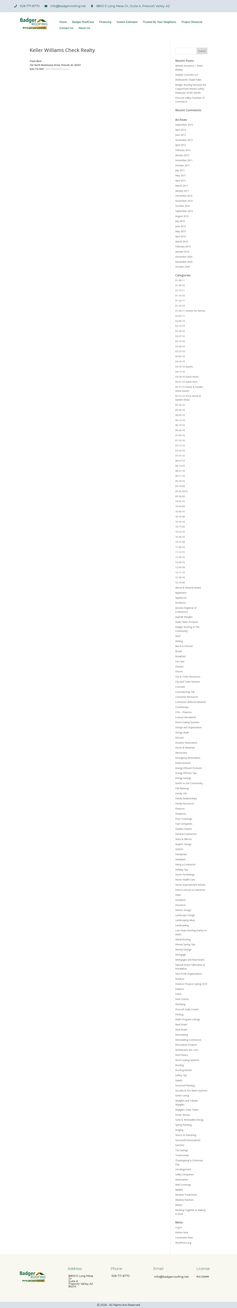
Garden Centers (183, 828)
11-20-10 (180, 557)
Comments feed (184, 1237)
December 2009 (183, 256)
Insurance (180, 905)
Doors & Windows (185, 747)
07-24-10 (180, 450)
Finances (180, 808)
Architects (180, 602)
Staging (179, 1130)
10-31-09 (180, 542)
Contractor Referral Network (190, 702)
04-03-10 (180, 356)
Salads (178, 1080)
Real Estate (181, 1024)
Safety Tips (181, 1075)
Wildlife (179, 1189)
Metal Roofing (182, 939)
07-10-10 (180, 440)
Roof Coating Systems (187, 1060)
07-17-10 (180, 445)
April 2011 (180, 180)
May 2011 (180, 175)
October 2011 (182, 165)
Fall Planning (182, 788)
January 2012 (182, 155)
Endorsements (183, 762)
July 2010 (180, 221)
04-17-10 (180, 371)
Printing (179, 1014)
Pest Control (182, 999)
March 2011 (181, 185)
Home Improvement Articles (190, 884)
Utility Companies (184, 1174)
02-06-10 (180, 321)
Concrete (180, 686)
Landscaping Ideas (185, 920)
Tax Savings (181, 1150)
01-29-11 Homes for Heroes (190, 310)
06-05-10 (180, 415)
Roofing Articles (183, 1070)
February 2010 (183, 246)
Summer (179, 1145)
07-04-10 (180, 435)
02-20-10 (180, 331)
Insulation (180, 899)
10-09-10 (180, 511)
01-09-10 (180, 285)
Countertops (182, 707)
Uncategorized (183, 1169)
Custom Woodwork (185, 717)
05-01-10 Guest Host (186, 381)
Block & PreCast (184, 646)
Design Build (182, 732)
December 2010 (183, 195)
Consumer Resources (186, 696)
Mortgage (180, 954)
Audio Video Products (186, 621)
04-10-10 (180, 361)
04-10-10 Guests (184, 366)
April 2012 (180, 145)
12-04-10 (180, 562)
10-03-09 (180, 506)
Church (179, 671)
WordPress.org (183, 1242)
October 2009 (182, 266)
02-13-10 (180, 325)
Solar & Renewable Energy (189, 1119)
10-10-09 (180, 516)
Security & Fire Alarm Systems (191, 1090)
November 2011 (184, 160)
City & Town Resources (187, 676)
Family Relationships (186, 798)
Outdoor (179, 978)
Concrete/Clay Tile (185, 691)
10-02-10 (180, 501)
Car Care (179, 661)
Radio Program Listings (187, 1019)
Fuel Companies (183, 823)
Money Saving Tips (185, 944)
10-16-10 (180, 521)
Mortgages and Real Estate (189, 959)
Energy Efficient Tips (186, 773)
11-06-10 (180, 547)
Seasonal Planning (185, 1085)
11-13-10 (180, 552)
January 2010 (182, 251)
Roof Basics (181, 1055)
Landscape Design (185, 915)
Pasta (178, 994)
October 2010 (182, 205)
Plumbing (180, 1004)
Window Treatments (186, 1194)
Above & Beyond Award (188, 587)
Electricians (181, 752)
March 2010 (181, 241)
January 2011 (182, 190)
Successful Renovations (187, 1140)
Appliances (181, 597)
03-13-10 (180, 341)
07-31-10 (180, 455)
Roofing (179, 1065)
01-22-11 (180, 300)
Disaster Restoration (186, 742)
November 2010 (184, 200)
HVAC (178, 894)
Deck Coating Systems (187, 722)
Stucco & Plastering (185, 1135)
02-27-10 (180, 336)
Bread (178, 651)
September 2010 (184, 211)
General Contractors (186, 834)
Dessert (179, 737)
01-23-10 (180, 305)
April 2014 (180, 129)
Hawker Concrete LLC (186, 74)
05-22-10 (180, 404)
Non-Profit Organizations (188, 973)
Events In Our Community (189, 783)
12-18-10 (180, 577)
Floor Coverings (183, 818)
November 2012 (184, 140)
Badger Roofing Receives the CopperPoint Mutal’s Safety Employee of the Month (190, 88)
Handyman (181, 854)
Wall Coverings (183, 1184)
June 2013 (180, 134)
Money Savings (183, 949)
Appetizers (180, 592)
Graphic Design (183, 844)
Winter (178, 1204)
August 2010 (182, 216)
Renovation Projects (186, 1044)
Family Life (181, 793)
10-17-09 (180, 526)
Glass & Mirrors (183, 839)
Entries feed (181, 1232)
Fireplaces (180, 813)
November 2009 (184, 261)
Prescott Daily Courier (187, 1009)
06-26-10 (180, 430)
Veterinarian (181, 1179)
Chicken (179, 666)
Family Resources (184, 803)
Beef (177, 636)
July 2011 (180, 170)
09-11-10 (180, 475)
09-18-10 (180, 481)
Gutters (179, 849)
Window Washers (184, 1199)
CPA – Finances (183, 712)
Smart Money (182, 1114)
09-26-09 (180, 496)
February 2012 (183, 150)
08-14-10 (180, 465)
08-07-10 (180, 460)
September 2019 (184, 124)
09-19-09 (180, 486)
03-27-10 (180, 351)
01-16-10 (180, 295)
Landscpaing (182, 925)
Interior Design (183, 910)
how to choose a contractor (190, 889)
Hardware (180, 859)
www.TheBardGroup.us (57, 69)
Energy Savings (183, 778)
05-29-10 (180, 410)
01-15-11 (180, 290)
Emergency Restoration (187, 757)
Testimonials (182, 1155)
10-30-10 (180, 536)
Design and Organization (188, 727)
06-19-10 (180, 425)
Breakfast (180, 656)
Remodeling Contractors (188, 1039)
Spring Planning (183, 1124)
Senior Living (182, 1095)
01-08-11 (180, 280)
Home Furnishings (185, 874)
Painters (179, 989)
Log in (178, 1227)
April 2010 (180, 236)
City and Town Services (187, 681)
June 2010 (180, 226)
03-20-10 (180, 346)
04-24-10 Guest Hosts (187, 376)
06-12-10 (180, 420)
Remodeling (181, 1034)
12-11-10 (180, 572)
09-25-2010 (181, 491)
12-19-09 (180, 582)
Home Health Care (185, 879)
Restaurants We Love (186, 1049)
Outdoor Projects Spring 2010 (191, 983)
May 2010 (180, 231)
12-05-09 (180, 567)
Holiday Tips (181, 869)
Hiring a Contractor (185, 864)
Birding (179, 641)
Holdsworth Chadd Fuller (188, 79)
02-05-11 (180, 315)
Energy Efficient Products (188, 768)
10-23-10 (180, 531)
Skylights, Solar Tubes (186, 1109)
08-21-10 (180, 470)
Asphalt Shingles (184, 616)
